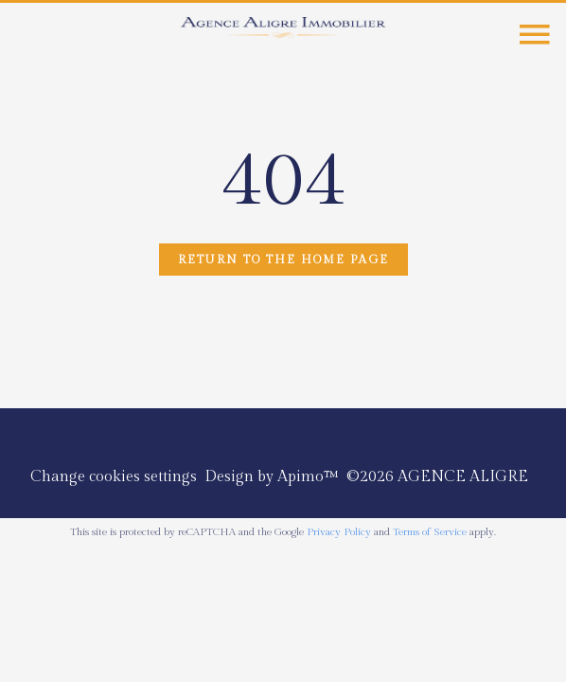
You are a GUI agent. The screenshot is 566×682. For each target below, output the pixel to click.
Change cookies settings (113, 477)
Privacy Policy (339, 532)
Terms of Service (430, 532)
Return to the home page (283, 259)
